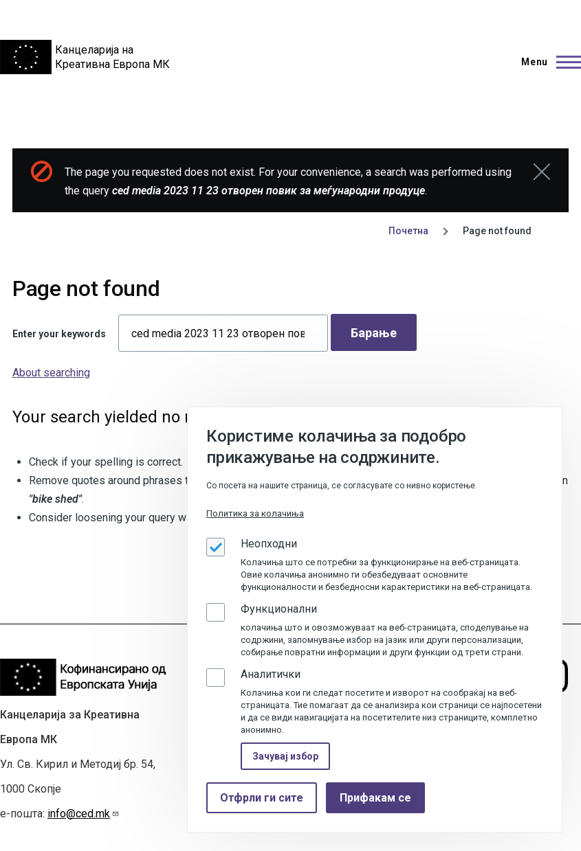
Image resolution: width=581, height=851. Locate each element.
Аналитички (270, 674)
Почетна (408, 230)
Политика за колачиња (255, 513)
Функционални (279, 608)
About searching (51, 372)
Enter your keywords (59, 333)
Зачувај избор (285, 756)
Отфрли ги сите (261, 797)
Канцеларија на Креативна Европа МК (112, 57)
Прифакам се (375, 797)
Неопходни (269, 543)
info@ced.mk (83, 813)
